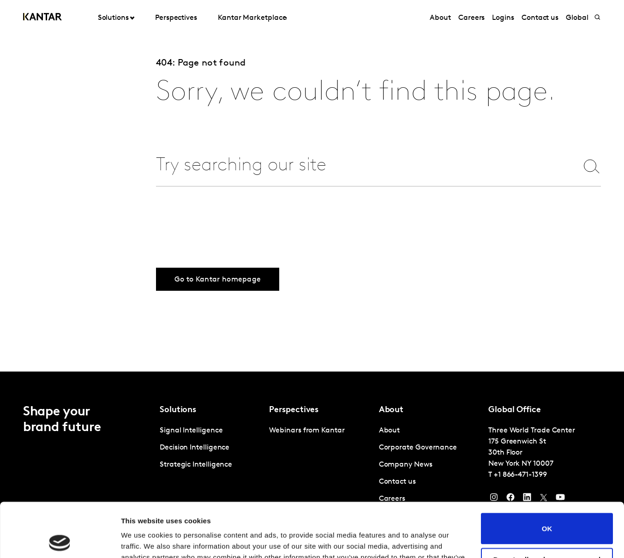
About (440, 18)
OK (547, 474)
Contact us (540, 18)
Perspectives (176, 18)
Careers (471, 18)
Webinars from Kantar (306, 430)
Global (577, 18)
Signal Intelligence (191, 430)
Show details (142, 540)
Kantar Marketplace (252, 18)
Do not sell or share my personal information (547, 509)
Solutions (113, 18)
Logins (503, 18)
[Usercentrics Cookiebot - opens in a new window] (59, 540)
